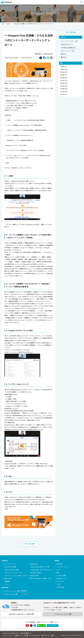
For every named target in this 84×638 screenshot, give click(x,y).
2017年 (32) (63, 91)
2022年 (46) (63, 78)
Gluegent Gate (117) (67, 44)
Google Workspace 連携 (12, 570)
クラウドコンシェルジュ (11, 591)
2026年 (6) (63, 66)
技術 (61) (63, 54)
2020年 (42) (63, 83)
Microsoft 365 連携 (10, 567)
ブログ (8, 23)
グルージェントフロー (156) (69, 41)
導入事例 (59, 564)
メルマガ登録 (52, 625)
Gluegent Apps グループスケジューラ (42, 570)
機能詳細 (7, 581)
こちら (28, 350)
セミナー (59, 570)
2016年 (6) (63, 94)
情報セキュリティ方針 (21, 635)
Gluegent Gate (7, 578)
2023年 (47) (63, 75)
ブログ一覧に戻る (28, 544)
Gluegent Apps (33, 564)
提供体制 (24, 591)
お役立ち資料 (60, 587)
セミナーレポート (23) (67, 51)
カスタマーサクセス (10, 594)
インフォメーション (62, 567)
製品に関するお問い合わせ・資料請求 (21, 614)
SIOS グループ (49, 635)
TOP (3, 23)
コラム (7, 584)
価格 (57, 572)
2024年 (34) (63, 72)
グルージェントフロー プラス (13, 572)
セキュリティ (60, 581)
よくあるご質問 (61, 575)
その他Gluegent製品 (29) (68, 47)
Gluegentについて (61, 578)
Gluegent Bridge (34, 575)
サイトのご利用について (36, 635)
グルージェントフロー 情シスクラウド (16, 575)
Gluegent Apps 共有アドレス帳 (40, 567)
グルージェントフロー (10, 564)
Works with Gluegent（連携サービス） (40, 578)
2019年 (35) (63, 86)
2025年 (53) (63, 69)
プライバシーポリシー (8, 635)
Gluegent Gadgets (36, 572)
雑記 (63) (63, 57)
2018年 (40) (63, 89)
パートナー (24, 594)
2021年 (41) (63, 80)
